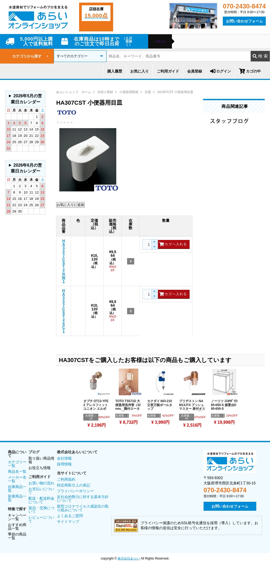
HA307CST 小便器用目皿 (175, 92)
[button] (154, 241)
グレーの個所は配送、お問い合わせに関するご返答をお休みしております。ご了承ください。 (25, 99)
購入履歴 (114, 71)
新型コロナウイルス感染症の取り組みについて (83, 508)
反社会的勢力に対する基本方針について (83, 499)
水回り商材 (105, 92)
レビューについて (41, 519)
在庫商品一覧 (17, 489)
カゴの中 (250, 71)
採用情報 (64, 464)
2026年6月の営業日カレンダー (26, 168)
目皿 (148, 92)
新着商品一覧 (17, 498)
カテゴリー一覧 (17, 464)
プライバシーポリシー (75, 491)
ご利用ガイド (168, 71)
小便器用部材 (128, 92)
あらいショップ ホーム (73, 92)
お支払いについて (41, 491)
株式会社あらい (129, 558)
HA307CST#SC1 (63, 310)
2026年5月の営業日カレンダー (26, 99)
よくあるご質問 (70, 516)
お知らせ (160, 41)
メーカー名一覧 (17, 479)
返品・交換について (41, 510)
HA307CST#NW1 (63, 261)
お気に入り (139, 71)
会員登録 (194, 71)
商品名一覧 (17, 471)
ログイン (220, 71)
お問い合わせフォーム (244, 21)
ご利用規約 (66, 479)
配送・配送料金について (41, 500)
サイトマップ (68, 521)
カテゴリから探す (30, 56)
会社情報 (64, 458)
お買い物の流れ (41, 483)
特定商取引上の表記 (73, 485)
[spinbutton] (148, 244)
